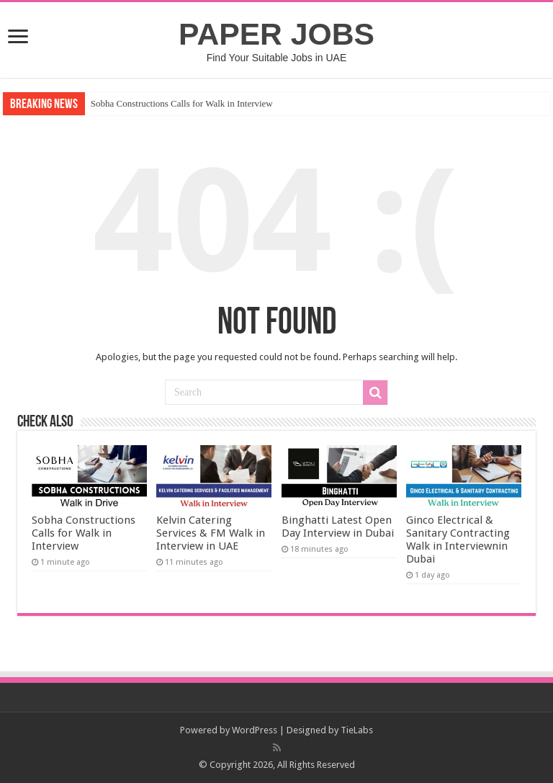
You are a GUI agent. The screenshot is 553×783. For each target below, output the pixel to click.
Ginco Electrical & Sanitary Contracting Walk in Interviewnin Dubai (458, 539)
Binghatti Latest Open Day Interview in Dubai (338, 527)
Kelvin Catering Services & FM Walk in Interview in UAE (210, 533)
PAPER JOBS (276, 34)
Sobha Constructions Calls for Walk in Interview (182, 103)
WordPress (254, 730)
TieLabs (357, 730)
